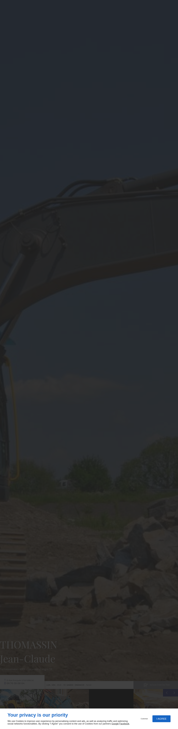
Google (115, 723)
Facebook (124, 723)
